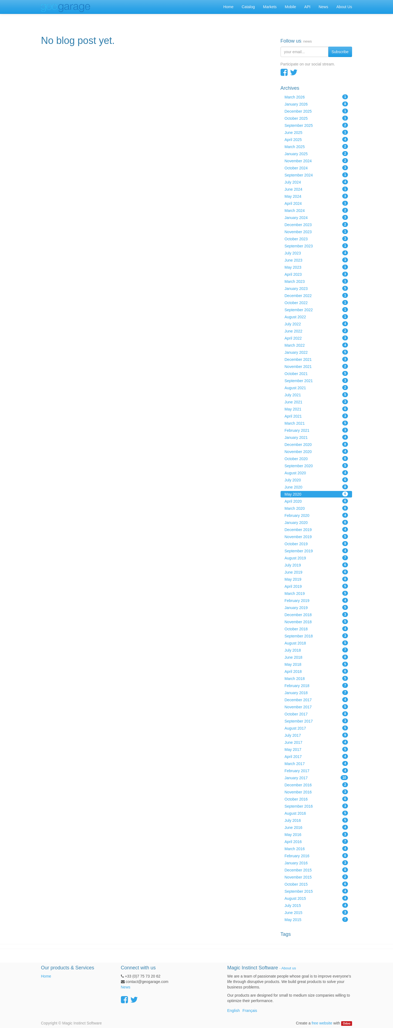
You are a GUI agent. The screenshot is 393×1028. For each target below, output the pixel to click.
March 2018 (316, 678)
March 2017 (316, 763)
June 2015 (316, 912)
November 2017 (316, 706)
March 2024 (316, 210)
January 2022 (316, 352)
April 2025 (316, 139)
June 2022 (316, 330)
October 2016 (316, 798)
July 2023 (316, 252)
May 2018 (316, 664)
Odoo (346, 1023)
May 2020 (316, 493)
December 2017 (316, 699)
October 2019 (316, 543)
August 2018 (316, 642)
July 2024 (316, 181)
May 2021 (316, 408)
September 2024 (316, 174)
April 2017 (316, 756)
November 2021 (316, 366)
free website (322, 1023)
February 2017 (316, 770)
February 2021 (316, 430)
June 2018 (316, 657)
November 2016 (316, 791)
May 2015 (316, 919)
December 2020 (316, 444)
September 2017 (316, 720)
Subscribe (340, 52)
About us (288, 968)
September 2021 (316, 380)
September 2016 (316, 806)
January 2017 (316, 777)
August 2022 (316, 316)
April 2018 (316, 671)
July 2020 (316, 479)
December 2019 (316, 529)
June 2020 (316, 486)
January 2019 (316, 607)
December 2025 (316, 111)
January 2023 (316, 288)
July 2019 (316, 564)
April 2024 (316, 203)
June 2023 (316, 259)
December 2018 (316, 614)
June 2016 (316, 827)
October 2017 (316, 713)
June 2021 (316, 401)
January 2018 (316, 692)
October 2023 (316, 238)
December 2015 (316, 869)
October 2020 (316, 458)
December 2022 (316, 295)
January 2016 (316, 862)
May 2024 (316, 196)
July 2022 (316, 323)
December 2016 (316, 784)
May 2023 (316, 267)
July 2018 (316, 650)
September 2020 (316, 465)
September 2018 (316, 635)
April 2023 (316, 274)
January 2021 (316, 437)
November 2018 (316, 621)
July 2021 (316, 394)
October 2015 (316, 884)
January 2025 (316, 153)
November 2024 (316, 160)
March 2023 (316, 281)
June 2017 (316, 742)
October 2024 (316, 167)
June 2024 (316, 189)
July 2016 (316, 820)
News (125, 987)
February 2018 (316, 685)
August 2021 (316, 387)
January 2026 (316, 103)
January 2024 (316, 217)
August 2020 (316, 472)
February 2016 (316, 855)
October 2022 (316, 302)
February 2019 (316, 600)
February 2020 (316, 515)
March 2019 (316, 593)
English (233, 1010)
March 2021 (316, 423)
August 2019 (316, 557)
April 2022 (316, 337)
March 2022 (316, 345)
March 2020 (316, 508)
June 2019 (316, 572)
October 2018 (316, 628)
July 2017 (316, 735)
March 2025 (316, 146)
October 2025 (316, 118)
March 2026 (316, 96)
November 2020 (316, 451)
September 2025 (316, 125)
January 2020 (316, 522)
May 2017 (316, 749)
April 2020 (316, 501)
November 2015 (316, 876)
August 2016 (316, 813)
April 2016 (316, 841)
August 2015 (316, 898)
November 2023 (316, 231)
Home (46, 976)
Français (249, 1010)
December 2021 (316, 359)
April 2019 (316, 586)
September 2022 (316, 309)
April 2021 (316, 415)
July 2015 (316, 905)
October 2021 (316, 373)
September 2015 (316, 891)
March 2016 (316, 848)
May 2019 (316, 579)
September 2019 (316, 550)
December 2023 (316, 224)
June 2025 (316, 132)
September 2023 (316, 245)
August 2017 (316, 728)
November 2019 (316, 536)
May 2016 (316, 834)
